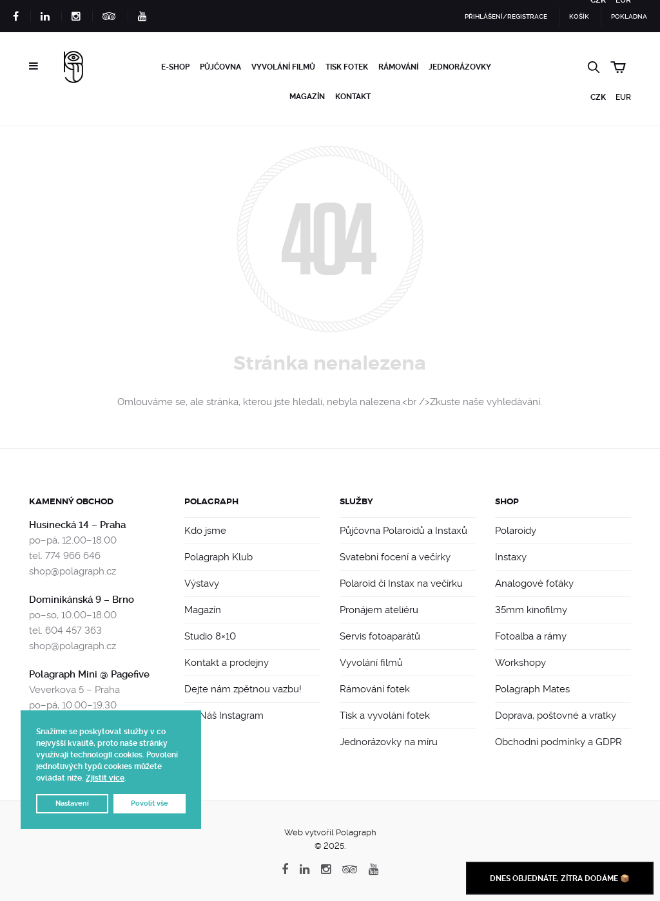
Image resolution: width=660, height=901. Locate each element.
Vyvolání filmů (283, 66)
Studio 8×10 (210, 636)
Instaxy (511, 557)
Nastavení (72, 803)
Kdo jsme (205, 530)
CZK (598, 97)
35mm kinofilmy (531, 610)
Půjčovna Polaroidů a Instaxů (403, 530)
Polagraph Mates (532, 689)
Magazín (307, 96)
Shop (507, 501)
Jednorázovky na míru (389, 742)
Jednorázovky (460, 66)
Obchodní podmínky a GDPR (558, 742)
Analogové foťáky (534, 583)
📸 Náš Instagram (224, 715)
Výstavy (201, 583)
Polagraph (211, 501)
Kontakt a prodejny (226, 663)
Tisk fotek (346, 66)
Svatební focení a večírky (395, 557)
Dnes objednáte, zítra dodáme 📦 (560, 878)
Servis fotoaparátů (380, 636)
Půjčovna (220, 66)
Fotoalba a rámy (531, 636)
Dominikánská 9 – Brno (81, 599)
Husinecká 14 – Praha (77, 525)
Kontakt (353, 96)
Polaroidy (515, 530)
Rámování (398, 66)
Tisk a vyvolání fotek (385, 715)
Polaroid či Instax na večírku (401, 583)
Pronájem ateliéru (379, 610)
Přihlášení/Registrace (506, 16)
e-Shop (175, 66)
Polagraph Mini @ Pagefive (89, 674)
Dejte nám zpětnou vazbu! (243, 689)
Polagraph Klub (218, 557)
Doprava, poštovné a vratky (555, 715)
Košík (579, 16)
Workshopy (520, 663)
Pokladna (629, 16)
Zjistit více (105, 777)
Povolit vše (149, 803)
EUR (623, 97)
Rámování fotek (375, 689)
